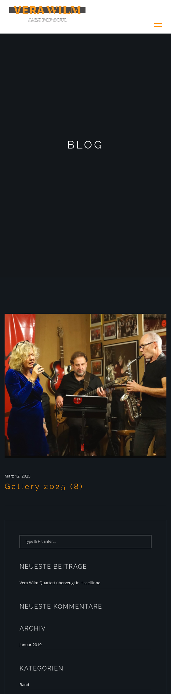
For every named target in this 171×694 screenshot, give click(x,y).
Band (24, 684)
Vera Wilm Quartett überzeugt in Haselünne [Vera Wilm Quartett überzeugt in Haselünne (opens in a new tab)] (60, 582)
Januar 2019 (31, 644)
